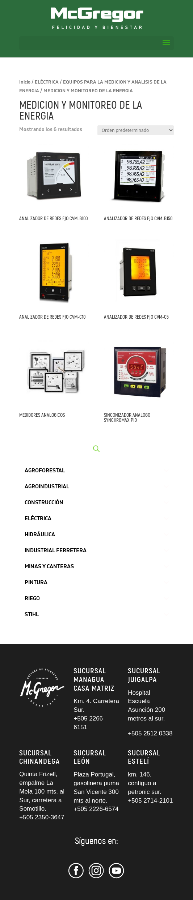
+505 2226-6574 (96, 809)
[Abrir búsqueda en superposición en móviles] (96, 448)
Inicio (24, 82)
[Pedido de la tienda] (135, 130)
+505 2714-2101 (150, 800)
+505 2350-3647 (41, 817)
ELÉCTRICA (47, 82)
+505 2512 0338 (150, 733)
